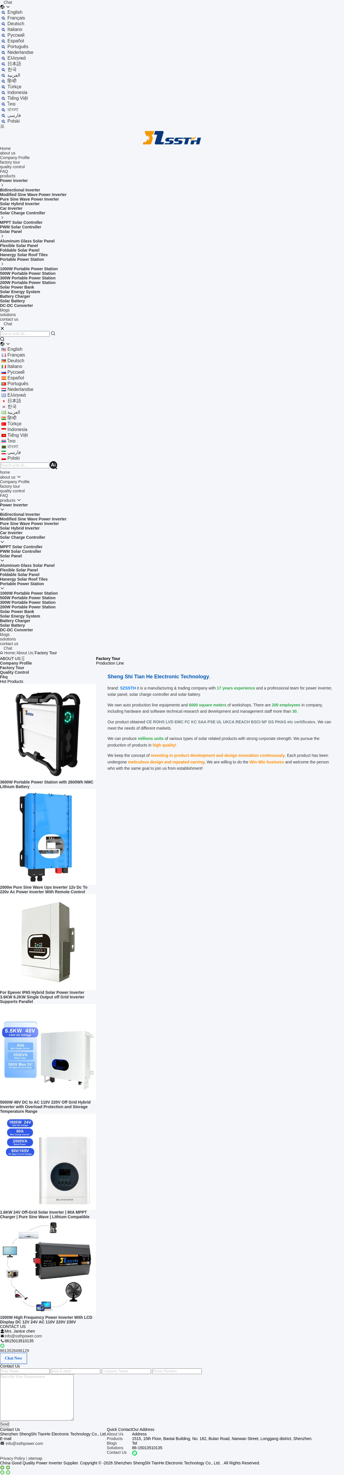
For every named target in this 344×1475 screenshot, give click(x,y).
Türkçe (14, 86)
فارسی (14, 115)
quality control (12, 166)
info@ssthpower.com (23, 1336)
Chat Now (13, 1358)
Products (115, 1438)
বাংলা (12, 109)
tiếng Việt (17, 98)
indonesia (17, 92)
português (17, 46)
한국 (12, 69)
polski (13, 121)
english (14, 12)
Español (15, 40)
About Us (25, 653)
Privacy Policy (12, 1458)
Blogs (112, 1443)
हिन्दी (11, 81)
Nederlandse (20, 52)
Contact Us (117, 1452)
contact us (9, 319)
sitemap (35, 1458)
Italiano (14, 29)
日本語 (14, 63)
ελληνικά (16, 58)
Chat (8, 2)
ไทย (11, 103)
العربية (13, 75)
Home (5, 148)
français (16, 17)
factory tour (10, 162)
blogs (4, 310)
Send (5, 1424)
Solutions (115, 1447)
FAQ (4, 171)
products (7, 176)
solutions (8, 314)
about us (7, 153)
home (5, 472)
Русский (15, 35)
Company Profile (15, 157)
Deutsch (15, 23)
